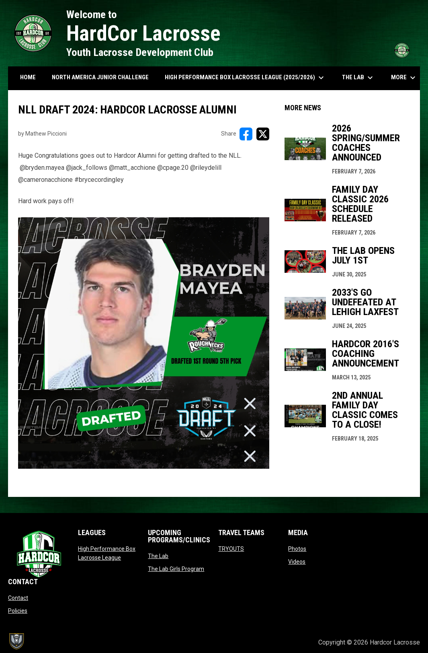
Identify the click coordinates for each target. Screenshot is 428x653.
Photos (297, 549)
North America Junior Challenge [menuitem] (100, 77)
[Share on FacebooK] (246, 134)
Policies (17, 611)
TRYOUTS (231, 549)
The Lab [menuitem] (358, 77)
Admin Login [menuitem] (284, 642)
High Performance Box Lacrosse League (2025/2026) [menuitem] (245, 77)
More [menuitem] (404, 77)
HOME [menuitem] (28, 77)
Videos (296, 561)
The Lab (158, 556)
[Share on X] (262, 134)
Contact (18, 598)
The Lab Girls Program (176, 569)
